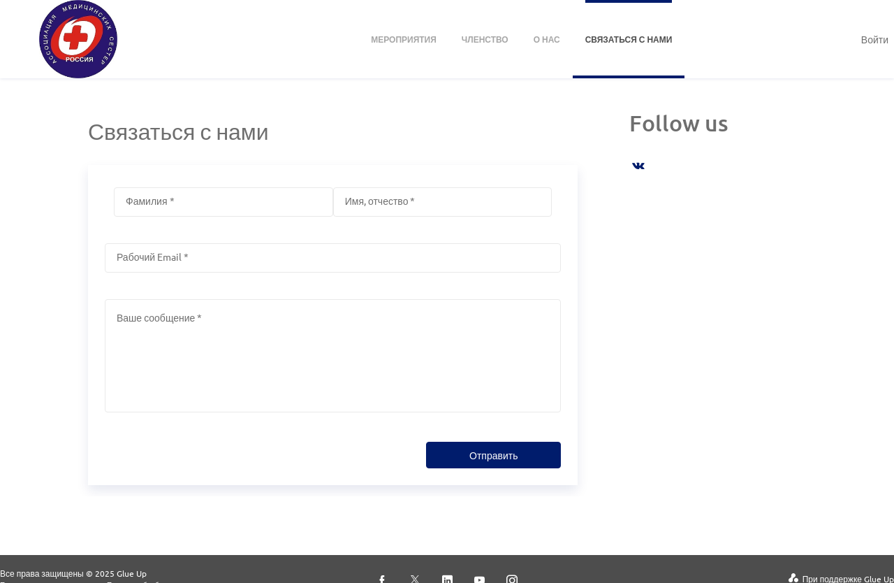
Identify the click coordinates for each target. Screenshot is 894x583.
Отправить (493, 455)
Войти (874, 39)
